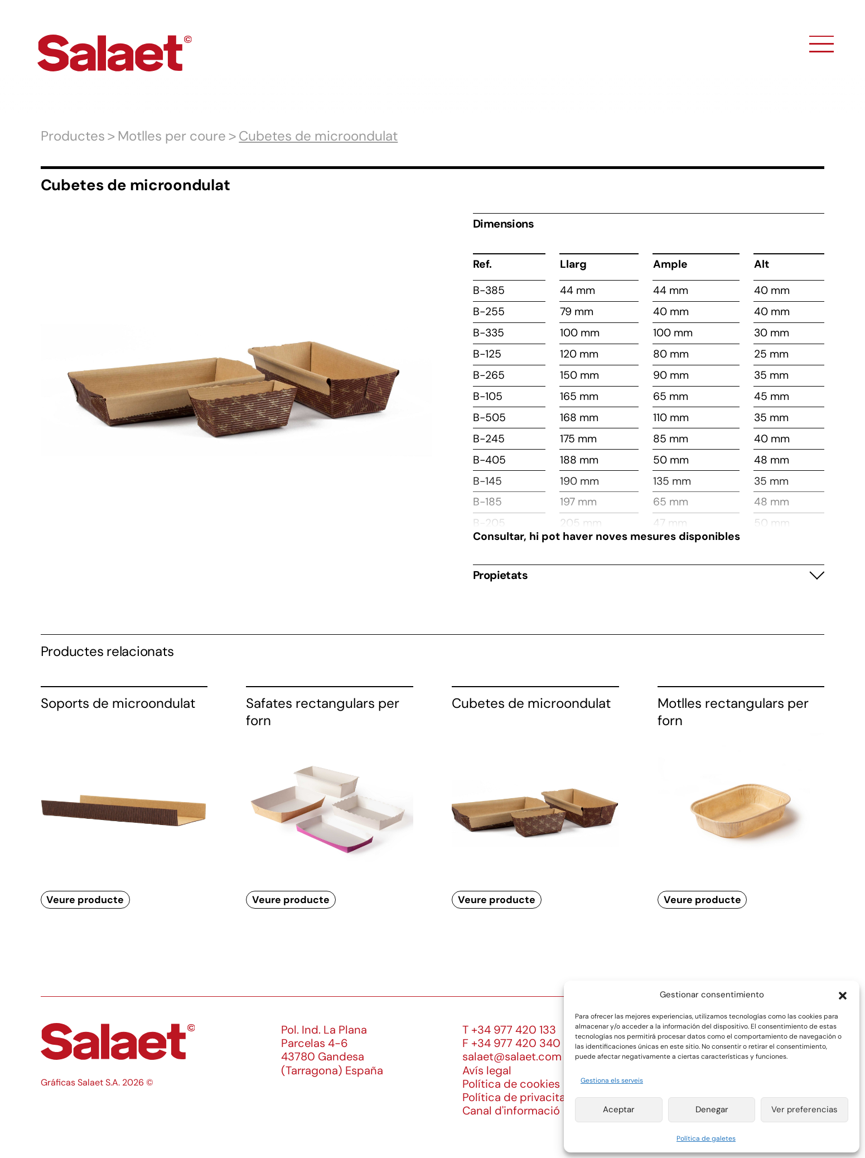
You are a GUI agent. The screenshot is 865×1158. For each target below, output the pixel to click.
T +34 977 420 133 (509, 1029)
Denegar (711, 1109)
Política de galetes (706, 1138)
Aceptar (619, 1109)
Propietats (500, 575)
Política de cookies (511, 1084)
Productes (73, 135)
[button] (842, 994)
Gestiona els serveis (612, 1080)
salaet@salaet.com (512, 1056)
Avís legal (486, 1070)
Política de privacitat (516, 1097)
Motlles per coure (172, 135)
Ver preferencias (804, 1109)
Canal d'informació (511, 1110)
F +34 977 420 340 (511, 1043)
